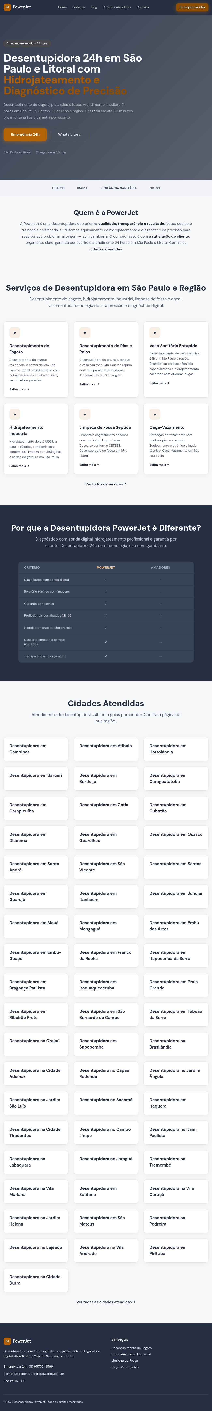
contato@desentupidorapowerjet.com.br (34, 1374)
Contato (142, 7)
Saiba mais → (19, 389)
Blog (94, 7)
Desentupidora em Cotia (103, 804)
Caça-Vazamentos (125, 1367)
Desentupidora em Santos (175, 863)
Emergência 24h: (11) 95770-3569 (28, 1366)
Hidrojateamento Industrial (131, 1354)
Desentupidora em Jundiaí (175, 893)
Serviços (78, 7)
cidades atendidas (105, 249)
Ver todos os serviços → (106, 484)
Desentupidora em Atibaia (105, 745)
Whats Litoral (69, 134)
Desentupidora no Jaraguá (106, 1158)
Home (62, 7)
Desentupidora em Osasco (175, 834)
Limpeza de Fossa (124, 1360)
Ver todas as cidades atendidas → (106, 1302)
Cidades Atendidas (117, 7)
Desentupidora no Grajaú (34, 1040)
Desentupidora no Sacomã (106, 1099)
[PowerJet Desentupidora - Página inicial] (17, 7)
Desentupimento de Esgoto (131, 1348)
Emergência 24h (25, 134)
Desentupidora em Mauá (34, 922)
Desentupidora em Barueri (35, 775)
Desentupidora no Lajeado (35, 1247)
